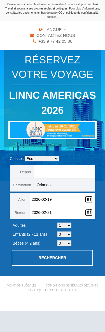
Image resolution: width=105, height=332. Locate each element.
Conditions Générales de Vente (72, 285)
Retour (20, 213)
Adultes (19, 225)
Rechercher (52, 257)
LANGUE (54, 29)
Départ (25, 172)
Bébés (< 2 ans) (26, 243)
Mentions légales (21, 285)
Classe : (17, 158)
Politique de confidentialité (52, 290)
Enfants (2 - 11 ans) (30, 234)
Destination (22, 185)
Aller (21, 199)
